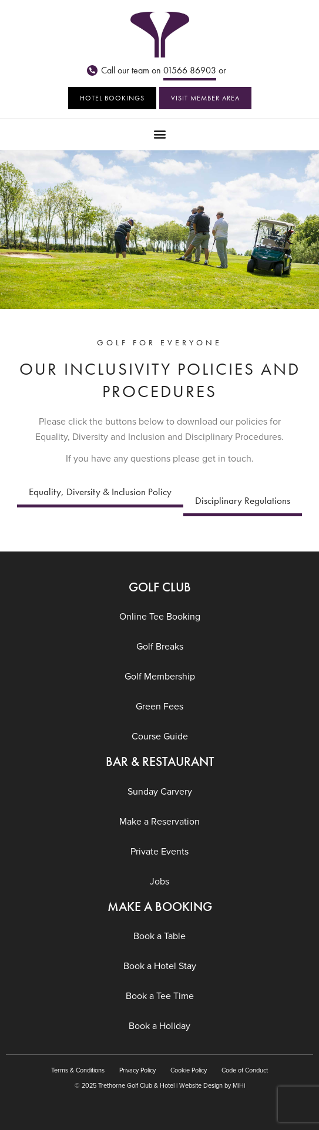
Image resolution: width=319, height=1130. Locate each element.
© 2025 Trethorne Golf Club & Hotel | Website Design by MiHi (160, 1085)
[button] (159, 134)
